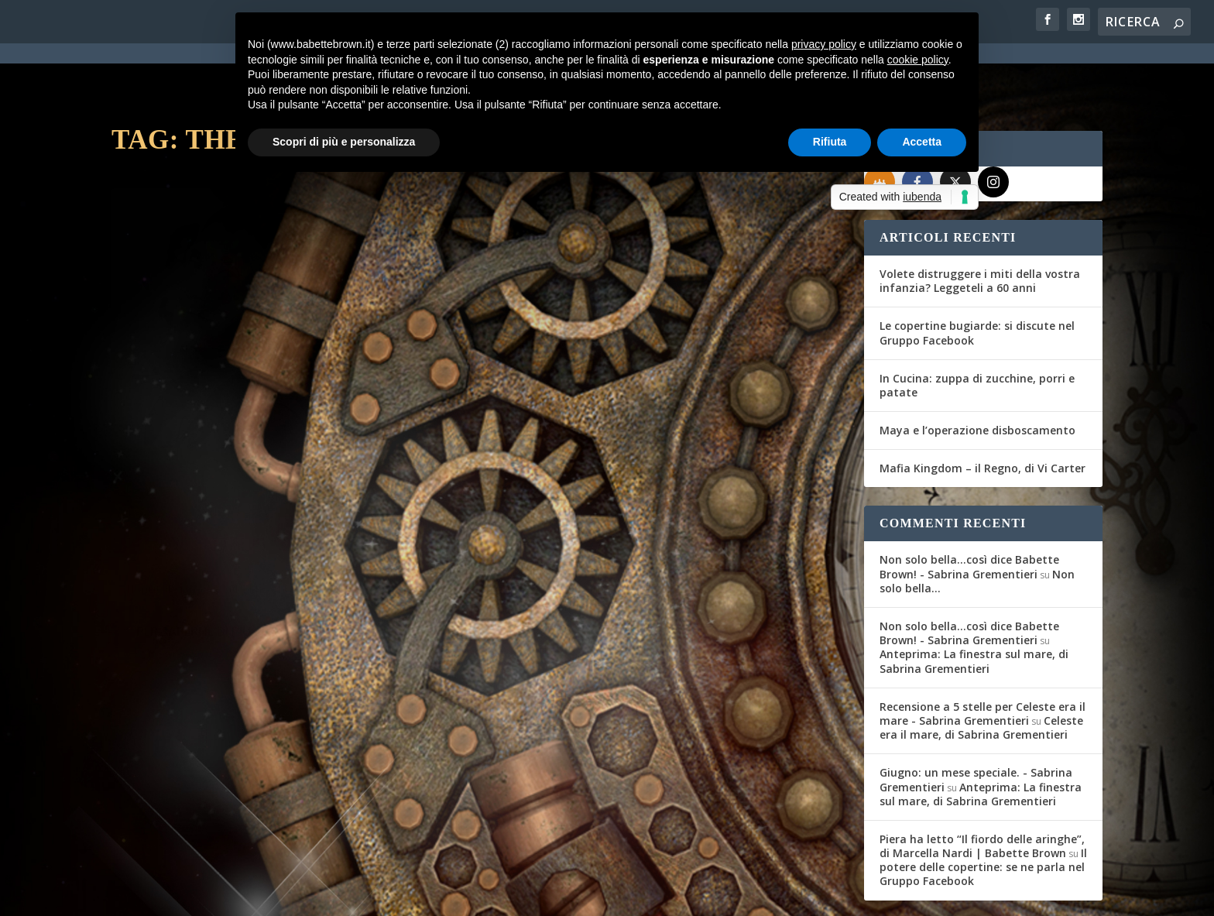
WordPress (383, 894)
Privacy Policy (459, 895)
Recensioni (309, 410)
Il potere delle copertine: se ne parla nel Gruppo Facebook (983, 810)
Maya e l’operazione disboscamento (977, 373)
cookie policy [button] (917, 59)
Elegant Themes (227, 894)
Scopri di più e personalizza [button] (344, 142)
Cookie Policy (540, 895)
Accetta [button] (921, 142)
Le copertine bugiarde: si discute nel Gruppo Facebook (977, 276)
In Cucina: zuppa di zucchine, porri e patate (977, 328)
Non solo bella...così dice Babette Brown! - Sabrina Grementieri (969, 510)
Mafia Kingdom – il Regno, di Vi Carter (982, 411)
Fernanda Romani (176, 410)
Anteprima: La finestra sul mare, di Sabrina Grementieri (974, 604)
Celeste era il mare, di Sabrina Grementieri (981, 671)
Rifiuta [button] (830, 142)
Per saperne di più (193, 495)
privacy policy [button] (823, 44)
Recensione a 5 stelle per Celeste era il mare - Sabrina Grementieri (982, 657)
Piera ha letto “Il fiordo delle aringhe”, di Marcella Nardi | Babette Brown (982, 789)
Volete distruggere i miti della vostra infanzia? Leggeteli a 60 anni (980, 224)
